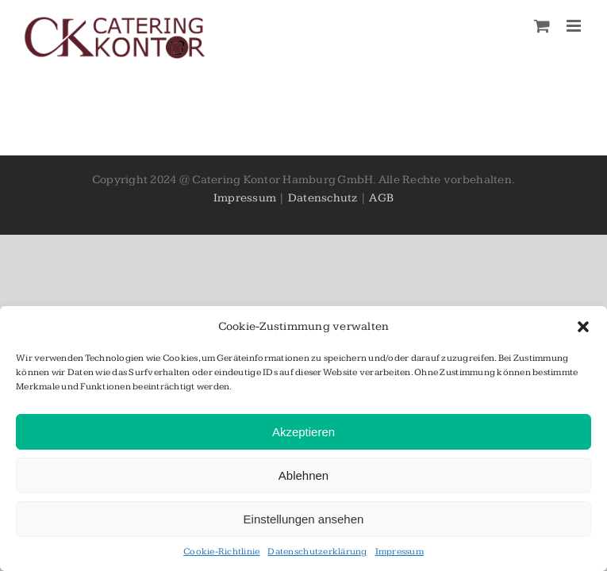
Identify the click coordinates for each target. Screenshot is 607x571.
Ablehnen (303, 475)
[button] (583, 327)
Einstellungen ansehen (304, 519)
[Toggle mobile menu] (575, 25)
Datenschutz (323, 198)
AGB (381, 198)
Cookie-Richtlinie (221, 552)
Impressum (399, 552)
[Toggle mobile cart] (542, 25)
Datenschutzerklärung (317, 552)
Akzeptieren (303, 432)
